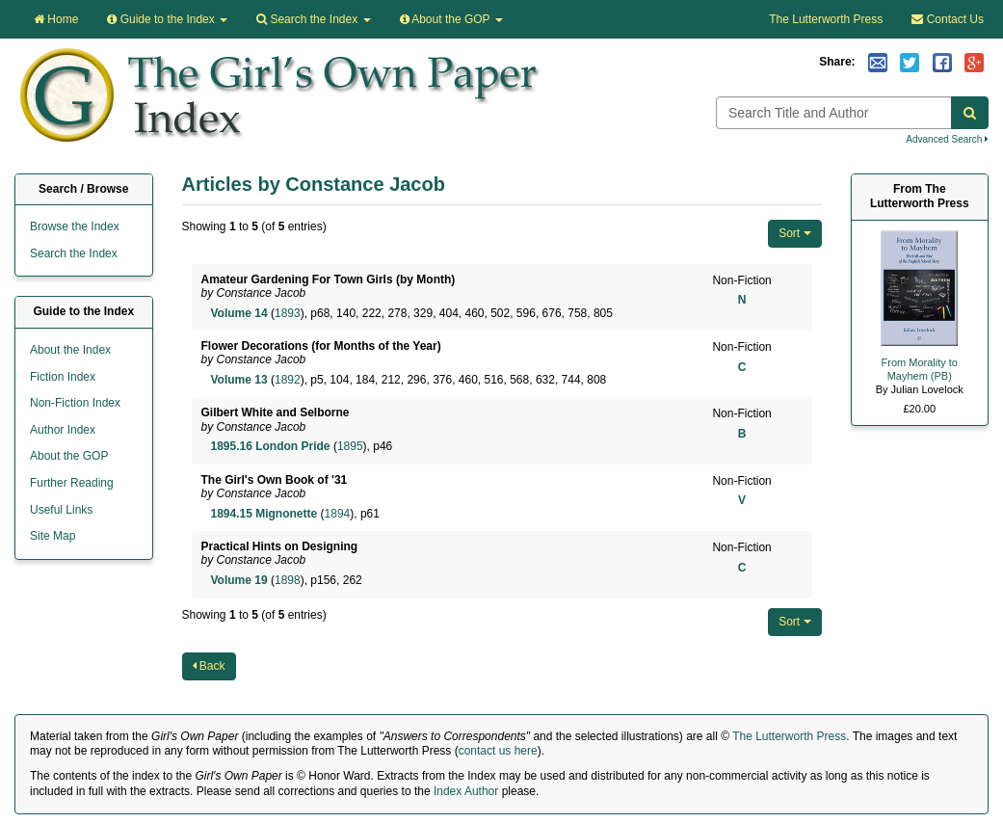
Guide (167, 19)
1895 (350, 446)
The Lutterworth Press (826, 19)
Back (209, 666)
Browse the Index (74, 226)
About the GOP (451, 19)
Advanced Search (947, 139)
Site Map (52, 536)
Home (56, 19)
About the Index (70, 350)
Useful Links (61, 510)
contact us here (498, 751)
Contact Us (947, 19)
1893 (288, 313)
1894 (338, 513)
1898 (288, 580)
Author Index (62, 430)
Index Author (466, 791)
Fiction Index (62, 377)
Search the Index (74, 253)
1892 (288, 379)
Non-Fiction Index (75, 403)
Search (313, 19)
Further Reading (72, 483)
